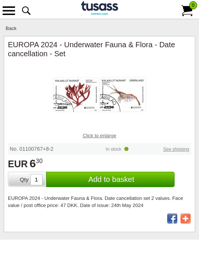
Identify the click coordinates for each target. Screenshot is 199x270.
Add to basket (111, 179)
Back (11, 28)
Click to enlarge (99, 135)
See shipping (176, 149)
